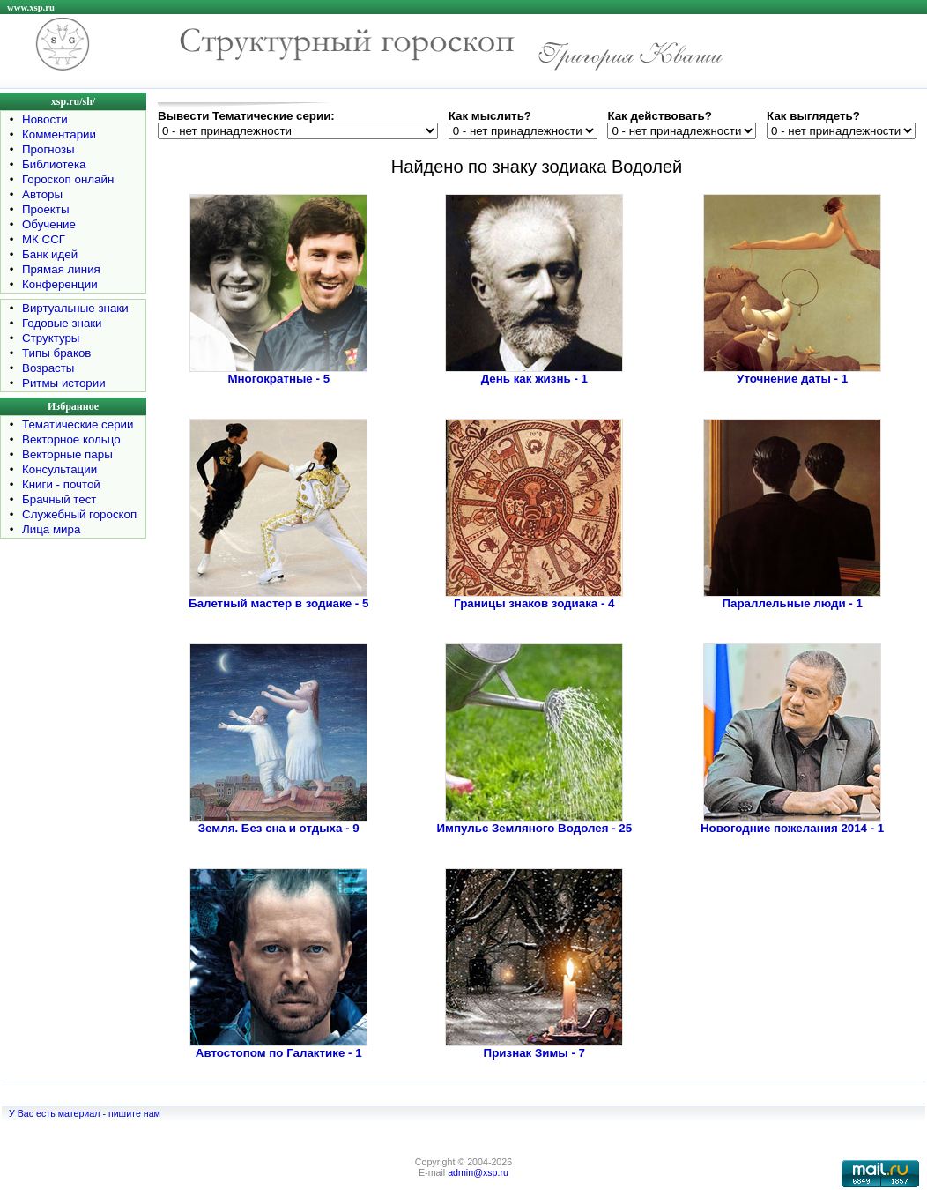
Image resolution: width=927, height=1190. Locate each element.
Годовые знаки (62, 323)
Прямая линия (61, 269)
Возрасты (48, 368)
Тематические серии (77, 424)
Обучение (49, 224)
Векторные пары (67, 454)
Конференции (60, 284)
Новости (45, 119)
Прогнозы (48, 149)
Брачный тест (59, 499)
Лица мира (51, 529)
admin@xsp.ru (478, 1172)
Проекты (45, 209)
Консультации (59, 469)
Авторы (42, 194)
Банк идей (50, 254)
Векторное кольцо (71, 439)
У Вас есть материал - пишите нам (84, 1113)
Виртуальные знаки (75, 308)
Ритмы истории (64, 383)
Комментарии (59, 134)
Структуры (50, 338)
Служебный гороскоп (79, 514)
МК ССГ (43, 239)
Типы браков (56, 353)
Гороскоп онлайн (68, 179)
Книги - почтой (61, 484)
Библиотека (53, 164)
